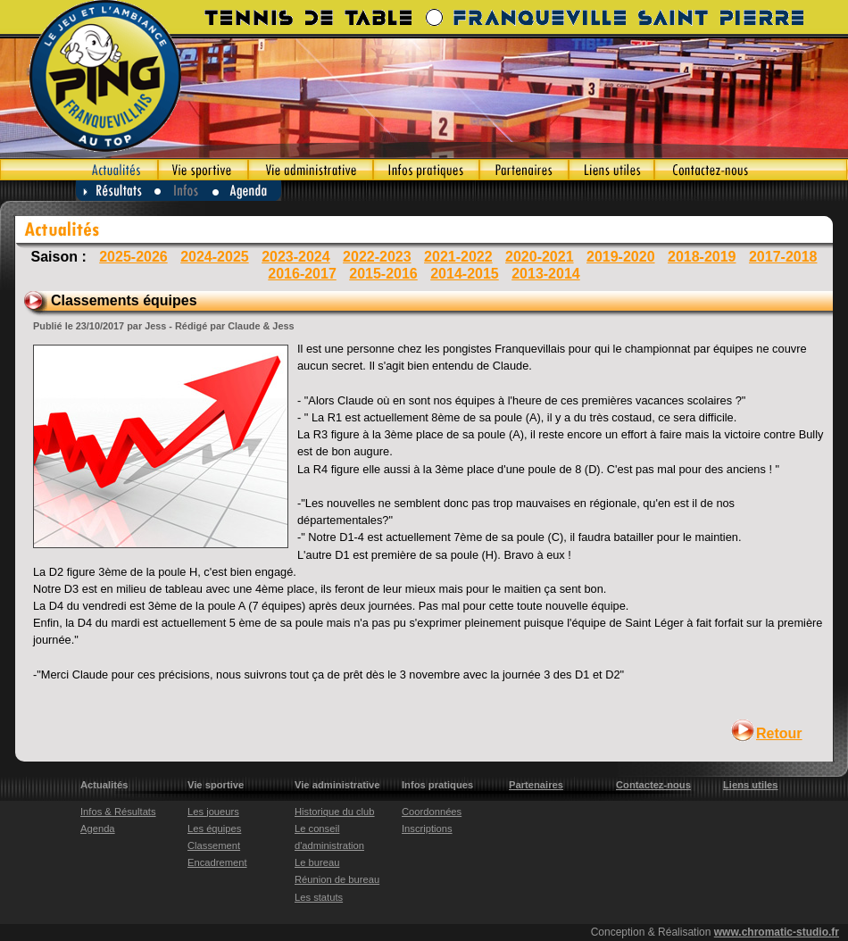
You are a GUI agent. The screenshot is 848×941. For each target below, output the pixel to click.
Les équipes (214, 828)
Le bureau (317, 862)
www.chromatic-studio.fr (776, 932)
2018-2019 (702, 256)
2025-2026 (133, 256)
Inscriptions (427, 828)
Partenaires (524, 169)
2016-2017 (302, 273)
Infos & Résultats (118, 811)
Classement (213, 845)
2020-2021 (539, 256)
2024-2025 (214, 256)
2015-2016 (383, 273)
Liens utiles (611, 169)
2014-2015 (464, 273)
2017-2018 (783, 256)
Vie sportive (203, 169)
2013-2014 (545, 273)
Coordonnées (431, 811)
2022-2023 (377, 256)
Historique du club (335, 811)
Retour (779, 733)
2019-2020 (620, 256)
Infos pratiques (426, 169)
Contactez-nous (751, 169)
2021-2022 (458, 256)
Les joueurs (213, 811)
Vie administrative (310, 169)
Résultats (115, 190)
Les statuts (319, 897)
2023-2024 (296, 256)
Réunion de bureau (337, 879)
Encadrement (217, 862)
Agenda (247, 190)
